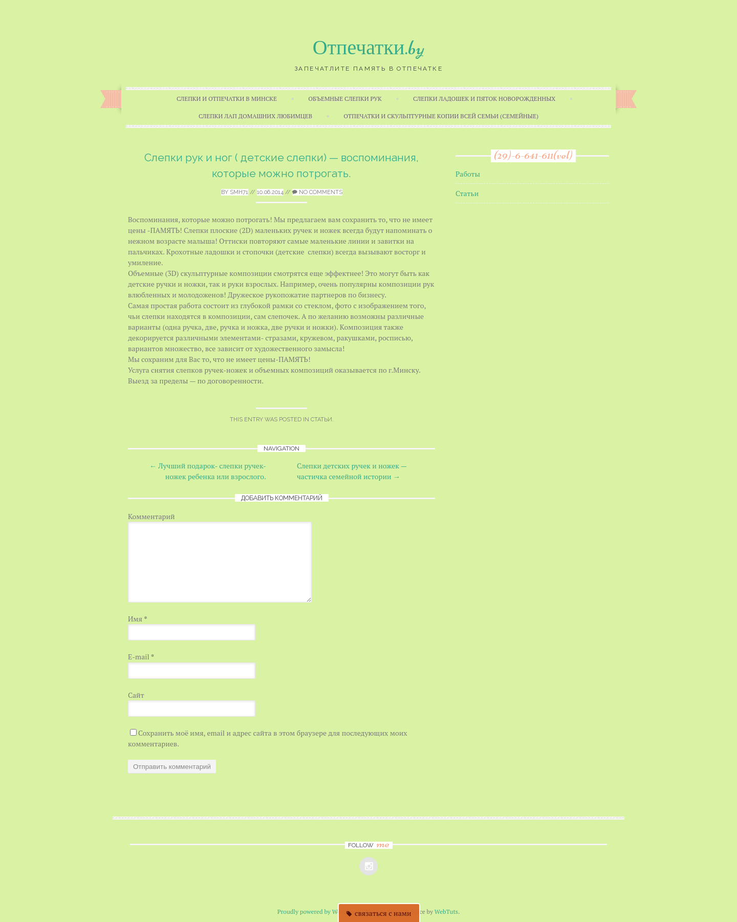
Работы (468, 174)
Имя (137, 619)
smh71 (239, 192)
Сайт (136, 695)
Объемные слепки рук (345, 98)
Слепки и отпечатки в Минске (227, 98)
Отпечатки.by (369, 47)
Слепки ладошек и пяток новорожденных (484, 98)
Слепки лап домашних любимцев (255, 116)
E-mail (141, 656)
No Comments (317, 192)
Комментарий (151, 516)
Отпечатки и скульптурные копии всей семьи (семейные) (440, 116)
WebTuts (446, 911)
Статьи (321, 419)
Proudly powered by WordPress (319, 911)
